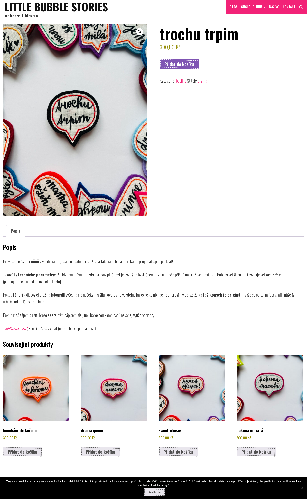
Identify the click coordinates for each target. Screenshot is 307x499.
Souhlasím (155, 492)
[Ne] (302, 488)
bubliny (181, 80)
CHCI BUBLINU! (254, 7)
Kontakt (289, 6)
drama (202, 80)
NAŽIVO (274, 6)
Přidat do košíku (179, 64)
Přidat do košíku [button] (22, 452)
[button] (139, 31)
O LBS (233, 6)
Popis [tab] (16, 231)
